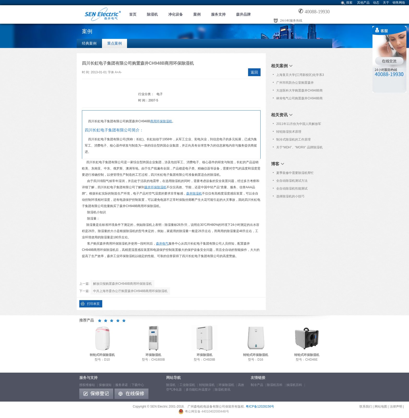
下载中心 (137, 385)
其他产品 (363, 2)
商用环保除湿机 (161, 121)
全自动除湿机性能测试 (292, 188)
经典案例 (89, 43)
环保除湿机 (226, 385)
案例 (197, 14)
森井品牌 (243, 14)
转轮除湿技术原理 (288, 132)
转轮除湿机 (207, 385)
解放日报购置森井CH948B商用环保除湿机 (122, 284)
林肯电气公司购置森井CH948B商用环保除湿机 (299, 99)
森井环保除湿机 (155, 187)
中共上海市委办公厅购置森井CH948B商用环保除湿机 (130, 291)
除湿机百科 (274, 385)
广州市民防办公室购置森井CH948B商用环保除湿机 (295, 84)
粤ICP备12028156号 (260, 406)
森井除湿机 (194, 193)
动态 (376, 2)
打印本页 (93, 304)
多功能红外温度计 (198, 389)
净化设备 (175, 14)
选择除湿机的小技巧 (290, 196)
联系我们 (365, 406)
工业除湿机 (187, 385)
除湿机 (152, 14)
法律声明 (396, 406)
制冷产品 (257, 385)
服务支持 (218, 14)
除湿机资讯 (222, 389)
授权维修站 (87, 385)
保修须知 (105, 385)
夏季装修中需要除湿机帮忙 (295, 173)
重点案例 (114, 43)
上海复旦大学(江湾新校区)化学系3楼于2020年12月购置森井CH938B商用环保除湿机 (300, 76)
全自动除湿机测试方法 (292, 181)
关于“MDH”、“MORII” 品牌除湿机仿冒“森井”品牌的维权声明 (299, 148)
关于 (386, 2)
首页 (132, 14)
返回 (254, 72)
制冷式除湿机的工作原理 (293, 139)
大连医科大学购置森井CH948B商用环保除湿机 (299, 91)
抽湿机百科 (294, 385)
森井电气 (162, 243)
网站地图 (381, 406)
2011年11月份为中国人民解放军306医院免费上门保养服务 (298, 125)
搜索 (349, 2)
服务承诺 (121, 385)
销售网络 (399, 2)
